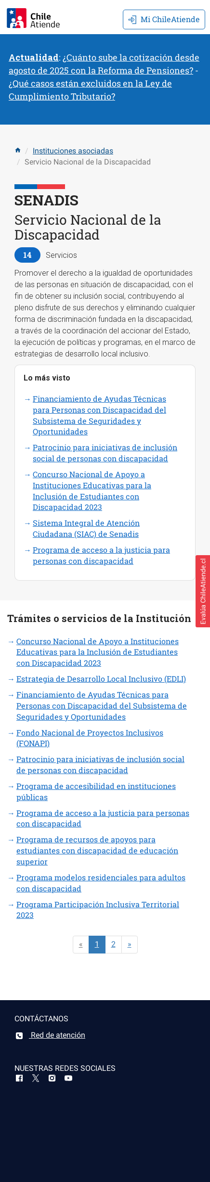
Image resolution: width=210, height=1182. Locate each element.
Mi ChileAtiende (164, 19)
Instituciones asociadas (73, 150)
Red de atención (49, 1035)
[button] (203, 591)
